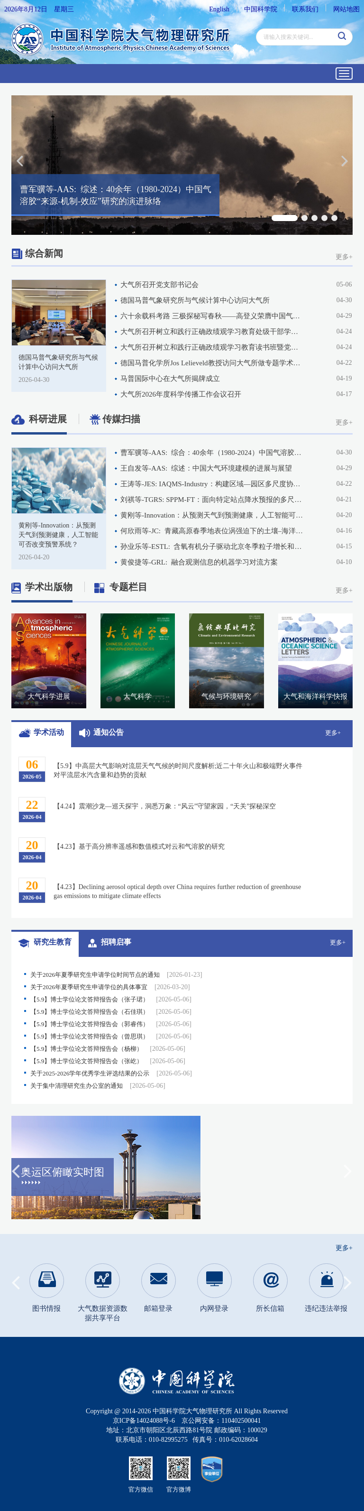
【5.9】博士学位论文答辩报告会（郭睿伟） (110, 1024)
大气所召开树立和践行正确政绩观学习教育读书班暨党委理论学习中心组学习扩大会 (212, 347)
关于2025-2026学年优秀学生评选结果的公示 (111, 1073)
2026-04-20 (33, 557)
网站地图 (346, 9)
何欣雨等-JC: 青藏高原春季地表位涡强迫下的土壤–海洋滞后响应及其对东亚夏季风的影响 (212, 531)
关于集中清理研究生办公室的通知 (97, 1085)
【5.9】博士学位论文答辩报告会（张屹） (107, 1061)
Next (348, 1168)
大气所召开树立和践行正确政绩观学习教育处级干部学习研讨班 (212, 331)
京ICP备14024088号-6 (144, 1420)
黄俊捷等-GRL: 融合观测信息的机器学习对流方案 (199, 562)
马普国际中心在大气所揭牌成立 (170, 378)
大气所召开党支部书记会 (159, 284)
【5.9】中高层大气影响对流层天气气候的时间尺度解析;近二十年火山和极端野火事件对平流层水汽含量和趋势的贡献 (178, 770)
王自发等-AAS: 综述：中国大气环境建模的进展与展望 (206, 468)
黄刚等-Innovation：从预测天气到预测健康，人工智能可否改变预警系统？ (212, 515)
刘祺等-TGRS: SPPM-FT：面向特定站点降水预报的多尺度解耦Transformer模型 (212, 499)
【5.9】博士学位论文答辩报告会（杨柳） (107, 1048)
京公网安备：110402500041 (221, 1420)
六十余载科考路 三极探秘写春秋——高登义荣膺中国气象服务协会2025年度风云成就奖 (212, 316)
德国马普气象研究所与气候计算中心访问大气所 (195, 300)
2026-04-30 (33, 379)
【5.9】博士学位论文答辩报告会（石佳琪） (110, 1011)
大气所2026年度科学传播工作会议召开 (180, 394)
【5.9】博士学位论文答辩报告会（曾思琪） (110, 1036)
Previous (15, 1168)
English (219, 9)
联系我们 (305, 9)
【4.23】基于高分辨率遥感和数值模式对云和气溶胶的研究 (139, 846)
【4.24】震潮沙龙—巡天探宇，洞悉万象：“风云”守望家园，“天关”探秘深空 (165, 806)
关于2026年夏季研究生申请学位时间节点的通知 (116, 974)
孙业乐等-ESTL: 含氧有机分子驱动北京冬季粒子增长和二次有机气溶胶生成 (212, 546)
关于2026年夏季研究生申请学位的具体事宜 (110, 987)
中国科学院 (260, 9)
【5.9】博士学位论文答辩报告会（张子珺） (110, 999)
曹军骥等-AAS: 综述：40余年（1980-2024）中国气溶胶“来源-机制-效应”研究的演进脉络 (115, 195)
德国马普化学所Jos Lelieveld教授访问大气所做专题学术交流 (212, 363)
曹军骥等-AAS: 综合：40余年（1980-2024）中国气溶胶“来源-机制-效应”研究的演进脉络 (212, 452)
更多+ (344, 256)
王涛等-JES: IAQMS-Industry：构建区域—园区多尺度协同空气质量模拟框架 (212, 484)
